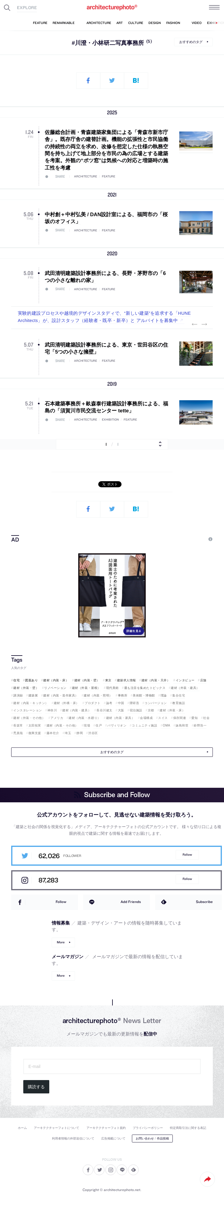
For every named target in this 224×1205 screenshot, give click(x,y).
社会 (206, 718)
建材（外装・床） (172, 710)
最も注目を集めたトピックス (145, 688)
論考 (109, 703)
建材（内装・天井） (155, 680)
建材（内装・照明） (98, 695)
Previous (195, 324)
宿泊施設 (136, 710)
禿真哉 (18, 733)
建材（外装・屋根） (86, 688)
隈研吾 (134, 703)
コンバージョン (155, 703)
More (61, 942)
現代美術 (112, 688)
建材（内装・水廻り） (84, 718)
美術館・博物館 (144, 695)
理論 (164, 695)
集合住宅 (178, 695)
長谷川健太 (104, 710)
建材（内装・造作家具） (60, 695)
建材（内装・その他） (62, 725)
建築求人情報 (126, 680)
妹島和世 (182, 725)
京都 (151, 710)
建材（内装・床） (56, 680)
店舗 (203, 680)
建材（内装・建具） (76, 710)
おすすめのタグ (191, 42)
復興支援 (34, 733)
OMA (166, 725)
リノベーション (55, 688)
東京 (108, 680)
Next (204, 324)
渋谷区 (93, 733)
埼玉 (68, 733)
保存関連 (179, 718)
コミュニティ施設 (144, 725)
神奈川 (52, 710)
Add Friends (131, 901)
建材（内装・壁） (87, 680)
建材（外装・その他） (29, 718)
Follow (187, 855)
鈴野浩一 (200, 725)
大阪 (121, 710)
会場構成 (146, 718)
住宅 (16, 680)
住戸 (99, 725)
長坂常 (18, 725)
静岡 (79, 733)
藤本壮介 (53, 733)
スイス (163, 718)
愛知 (194, 718)
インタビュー (185, 680)
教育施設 (178, 703)
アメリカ (56, 718)
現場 (87, 725)
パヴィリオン (116, 725)
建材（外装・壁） (26, 688)
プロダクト (93, 703)
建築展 (33, 695)
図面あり (31, 680)
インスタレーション (27, 710)
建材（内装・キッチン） (30, 703)
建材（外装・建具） (185, 688)
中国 (121, 703)
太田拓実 (34, 725)
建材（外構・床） (66, 703)
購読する (36, 1086)
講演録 (18, 695)
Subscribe (204, 901)
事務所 (123, 695)
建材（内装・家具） (120, 718)
